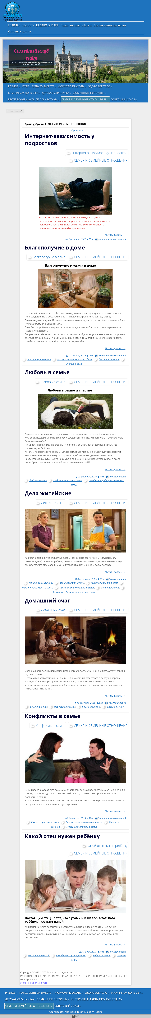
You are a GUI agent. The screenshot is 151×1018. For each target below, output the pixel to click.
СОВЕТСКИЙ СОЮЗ (123, 99)
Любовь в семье (47, 372)
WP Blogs (97, 1011)
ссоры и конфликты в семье (81, 826)
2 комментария (117, 579)
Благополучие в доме (55, 247)
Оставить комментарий (111, 239)
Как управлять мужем (72, 582)
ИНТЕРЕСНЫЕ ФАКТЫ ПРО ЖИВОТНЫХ (33, 99)
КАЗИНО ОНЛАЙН (47, 25)
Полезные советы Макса (76, 25)
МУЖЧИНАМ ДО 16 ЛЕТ (23, 93)
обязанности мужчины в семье (77, 587)
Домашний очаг (47, 600)
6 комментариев (116, 702)
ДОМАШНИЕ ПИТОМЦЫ (88, 93)
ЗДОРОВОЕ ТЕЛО (99, 86)
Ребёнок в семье (101, 955)
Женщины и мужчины (41, 582)
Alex (91, 239)
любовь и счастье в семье (67, 480)
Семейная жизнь (110, 587)
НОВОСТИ (28, 25)
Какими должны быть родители (84, 822)
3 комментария (117, 476)
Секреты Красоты (19, 31)
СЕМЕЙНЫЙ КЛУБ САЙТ (33, 983)
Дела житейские (48, 493)
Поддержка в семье (65, 706)
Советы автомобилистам (110, 25)
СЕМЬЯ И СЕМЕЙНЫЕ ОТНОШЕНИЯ (84, 99)
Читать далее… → (115, 348)
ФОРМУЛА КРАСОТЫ (71, 86)
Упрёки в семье (115, 706)
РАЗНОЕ (13, 86)
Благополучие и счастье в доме (74, 359)
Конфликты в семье (52, 716)
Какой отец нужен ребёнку (62, 836)
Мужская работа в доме (104, 582)
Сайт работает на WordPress (65, 1011)
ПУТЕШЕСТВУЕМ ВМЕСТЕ (38, 86)
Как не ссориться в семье (45, 822)
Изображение (75, 130)
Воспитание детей (38, 955)
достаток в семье (109, 359)
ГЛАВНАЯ (14, 25)
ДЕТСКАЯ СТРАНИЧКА (55, 93)
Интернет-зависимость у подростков (60, 139)
